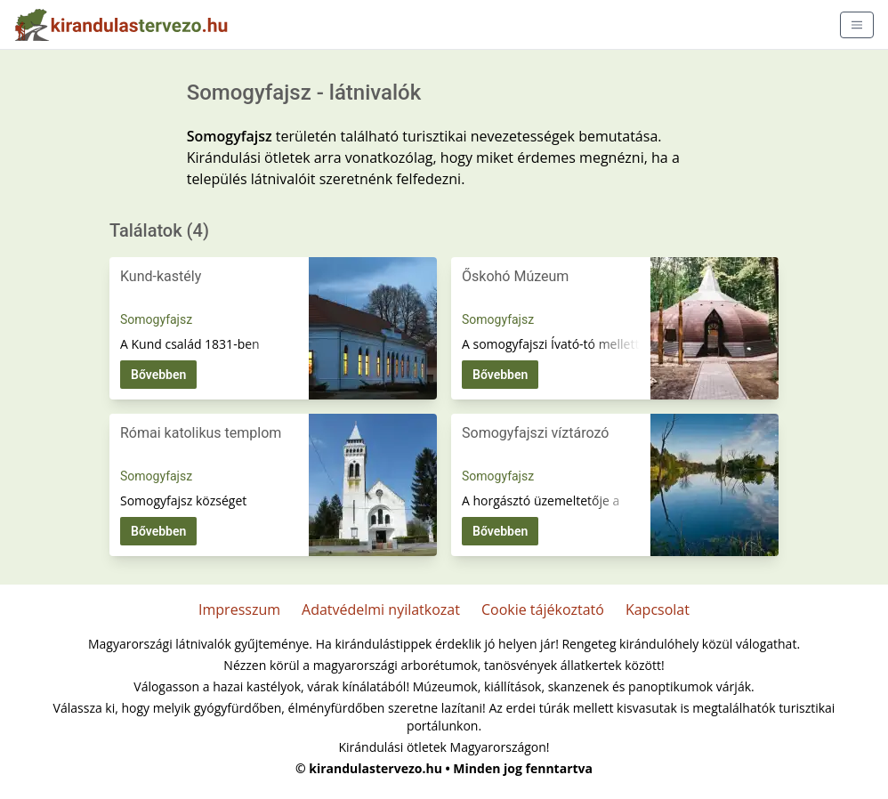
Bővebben (158, 374)
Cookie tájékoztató (542, 609)
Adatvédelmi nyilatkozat (381, 609)
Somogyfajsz (156, 319)
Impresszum (239, 609)
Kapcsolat (658, 609)
